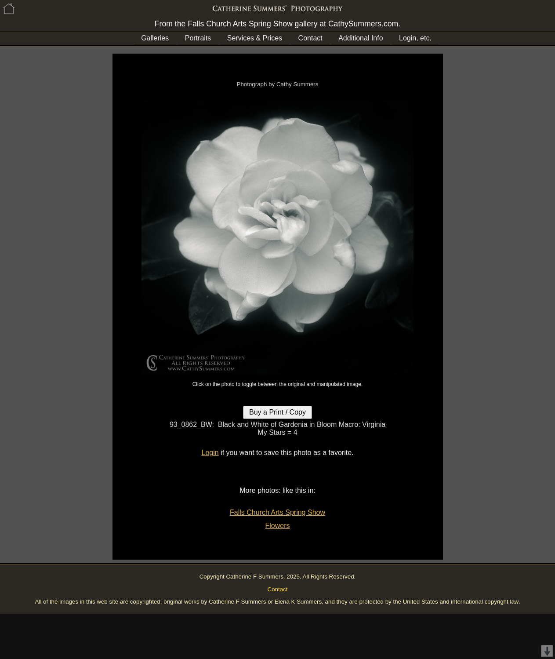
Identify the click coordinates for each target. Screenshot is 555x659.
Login (210, 452)
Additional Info (360, 38)
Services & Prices (254, 38)
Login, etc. (415, 38)
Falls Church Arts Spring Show (277, 512)
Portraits (198, 38)
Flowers (277, 525)
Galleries (155, 38)
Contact (310, 38)
